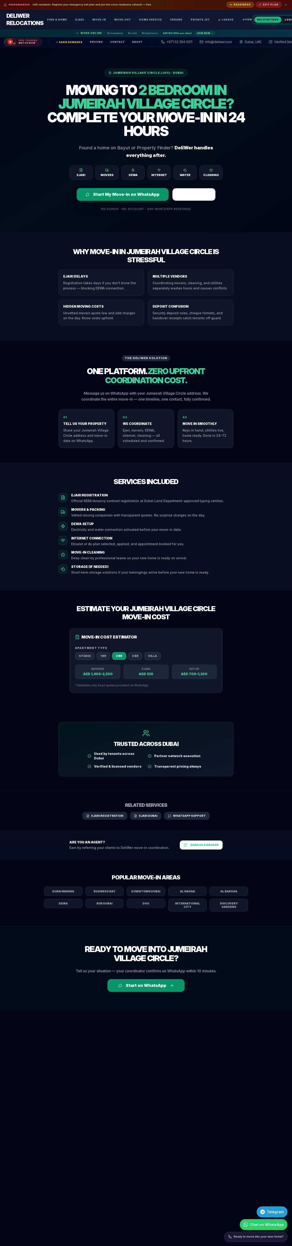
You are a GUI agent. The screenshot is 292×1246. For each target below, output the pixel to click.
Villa (152, 656)
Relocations (268, 19)
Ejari (79, 19)
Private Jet (200, 19)
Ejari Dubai (145, 815)
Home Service (150, 19)
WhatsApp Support (187, 815)
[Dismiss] (285, 4)
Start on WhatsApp (146, 985)
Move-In (99, 19)
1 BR (103, 656)
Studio (85, 656)
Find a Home (57, 19)
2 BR (119, 656)
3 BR (135, 656)
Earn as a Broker (201, 845)
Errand (176, 19)
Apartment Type (91, 648)
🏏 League (226, 19)
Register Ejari (194, 194)
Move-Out (122, 19)
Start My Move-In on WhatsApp (122, 194)
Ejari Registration (104, 815)
